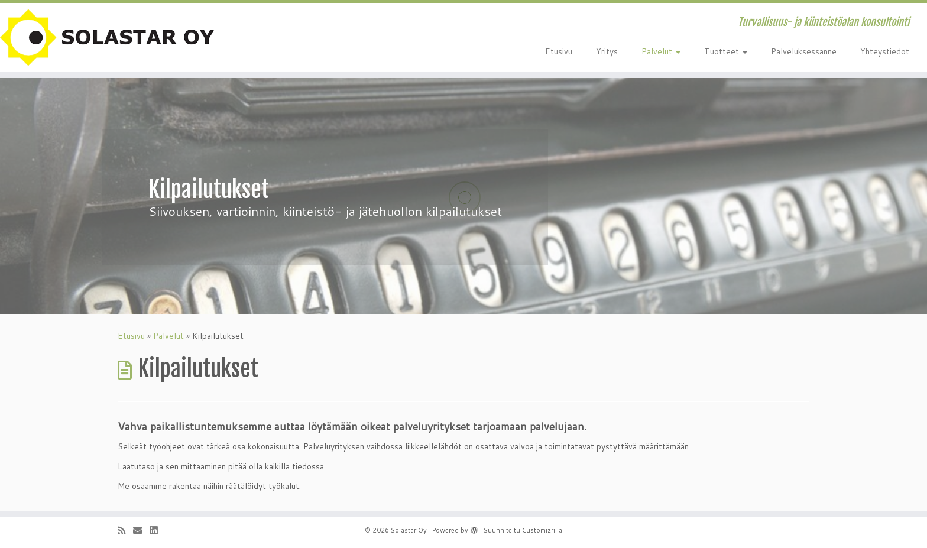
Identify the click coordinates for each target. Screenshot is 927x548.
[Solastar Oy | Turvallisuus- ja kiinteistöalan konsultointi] (107, 37)
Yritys (607, 51)
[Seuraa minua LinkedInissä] (157, 530)
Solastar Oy (409, 530)
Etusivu (558, 51)
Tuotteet (725, 51)
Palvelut (660, 51)
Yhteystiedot (884, 51)
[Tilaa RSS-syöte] (125, 530)
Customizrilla (542, 530)
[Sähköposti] (141, 530)
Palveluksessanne (804, 51)
